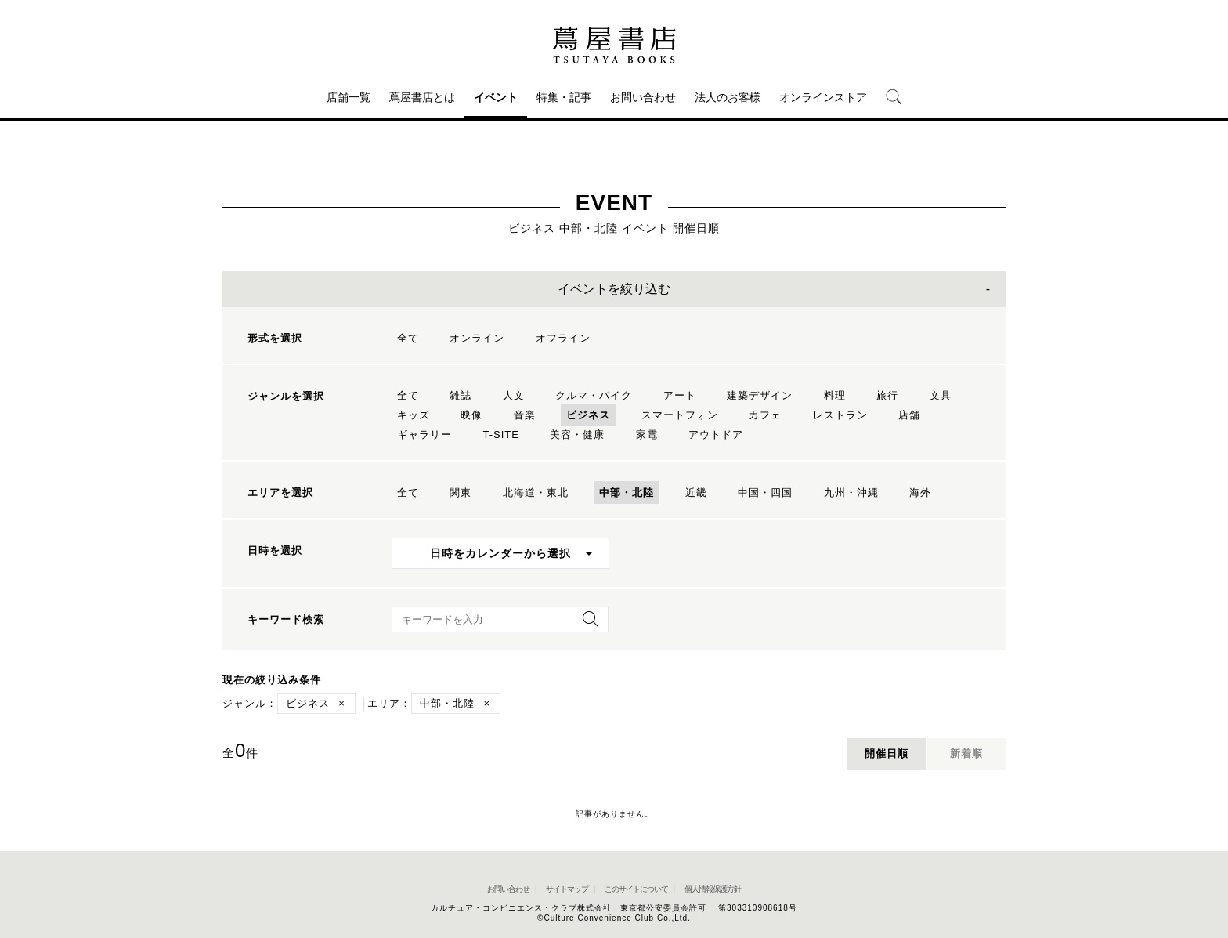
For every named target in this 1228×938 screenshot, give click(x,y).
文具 (941, 395)
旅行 (887, 395)
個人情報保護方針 (712, 889)
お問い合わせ (643, 97)
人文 (514, 395)
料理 (835, 395)
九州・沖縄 (851, 492)
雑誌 (460, 395)
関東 (460, 492)
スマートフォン (679, 415)
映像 (471, 415)
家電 (647, 434)
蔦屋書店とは (422, 97)
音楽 (525, 415)
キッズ (413, 415)
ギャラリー (424, 434)
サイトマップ (567, 889)
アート (679, 395)
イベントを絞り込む (614, 288)
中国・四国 (765, 492)
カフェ (765, 415)
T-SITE (500, 434)
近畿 (696, 492)
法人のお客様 (727, 97)
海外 (920, 492)
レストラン (840, 415)
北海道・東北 (536, 492)
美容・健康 (577, 434)
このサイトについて (636, 889)
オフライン (563, 338)
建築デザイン (760, 395)
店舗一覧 (348, 97)
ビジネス (588, 415)
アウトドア (715, 434)
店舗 (909, 415)
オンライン (477, 338)
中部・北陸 (626, 492)
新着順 (966, 753)
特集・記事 (563, 97)
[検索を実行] (586, 624)
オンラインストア (823, 97)
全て (408, 338)
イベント (496, 97)
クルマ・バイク (593, 395)
